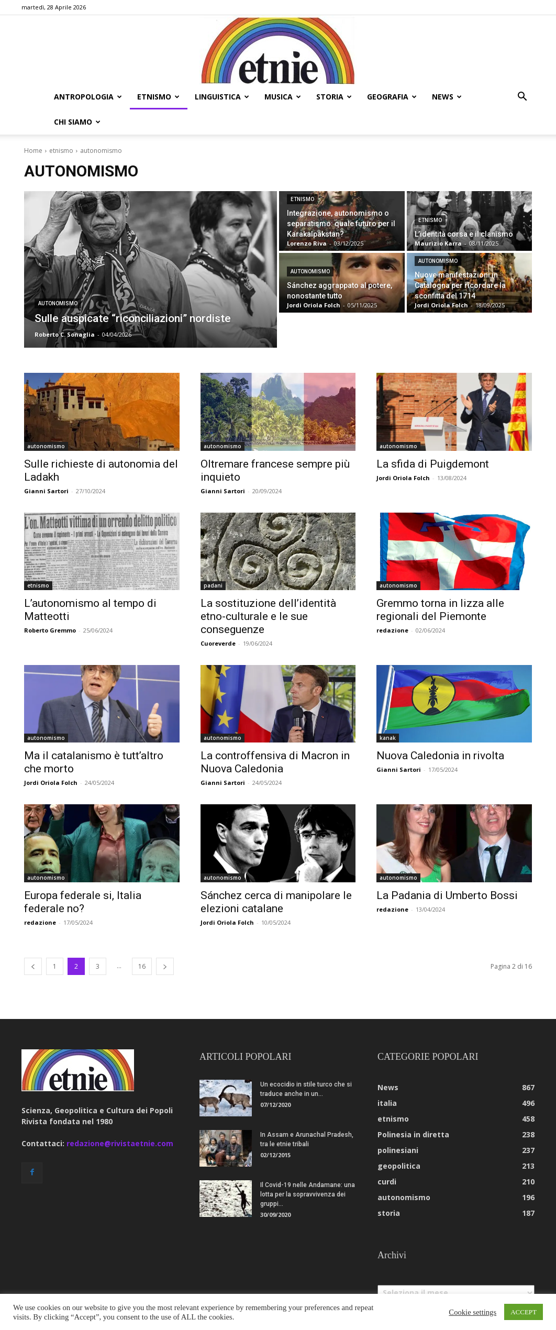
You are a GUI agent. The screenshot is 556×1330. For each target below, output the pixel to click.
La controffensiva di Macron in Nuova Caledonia (275, 737)
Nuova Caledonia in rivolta (440, 730)
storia (334, 97)
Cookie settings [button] (472, 1312)
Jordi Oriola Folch (403, 453)
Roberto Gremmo (50, 605)
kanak (388, 712)
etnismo (158, 97)
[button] (522, 98)
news (447, 97)
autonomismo (57, 278)
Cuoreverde (218, 618)
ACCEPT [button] (523, 1312)
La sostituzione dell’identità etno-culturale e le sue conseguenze (268, 591)
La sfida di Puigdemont (432, 439)
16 (142, 941)
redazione (392, 605)
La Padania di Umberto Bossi (447, 870)
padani (213, 560)
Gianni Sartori (46, 466)
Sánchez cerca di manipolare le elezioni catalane (276, 877)
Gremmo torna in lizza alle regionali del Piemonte (440, 584)
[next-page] (165, 941)
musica (282, 97)
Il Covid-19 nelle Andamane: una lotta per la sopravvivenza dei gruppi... (307, 1169)
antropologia (88, 97)
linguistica (222, 97)
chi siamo (77, 122)
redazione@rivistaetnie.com (119, 1118)
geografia (392, 97)
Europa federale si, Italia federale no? (82, 877)
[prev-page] (33, 941)
